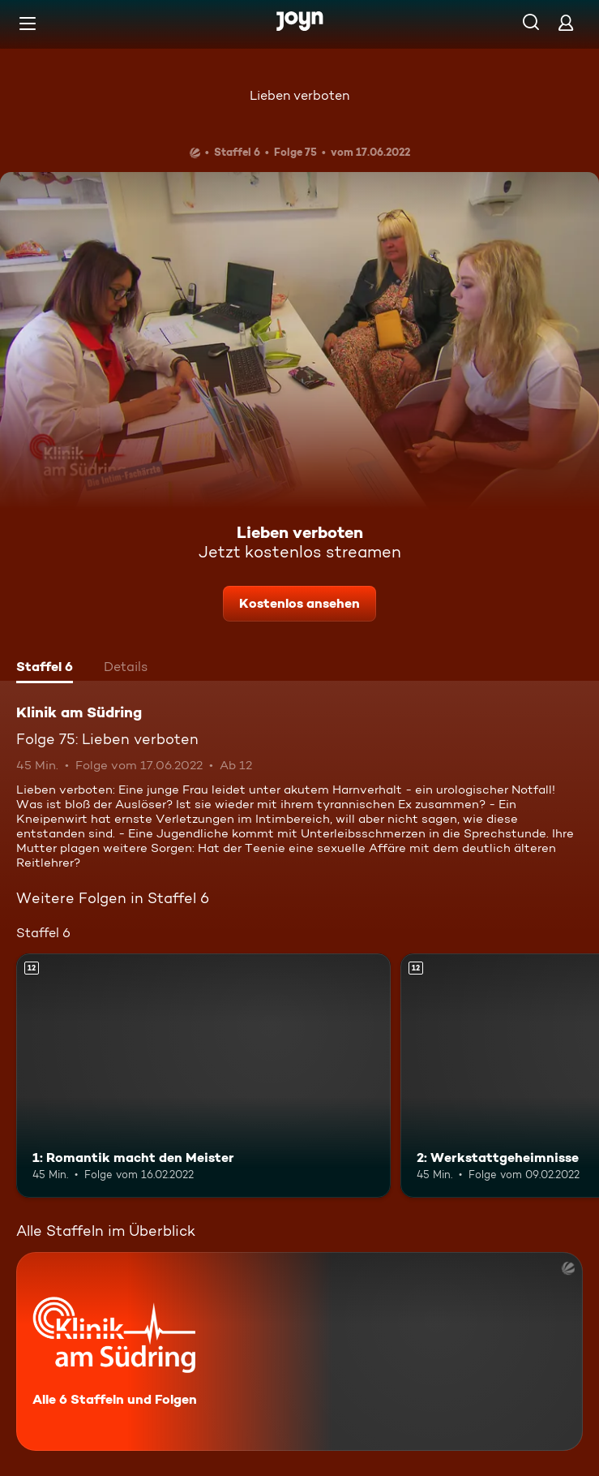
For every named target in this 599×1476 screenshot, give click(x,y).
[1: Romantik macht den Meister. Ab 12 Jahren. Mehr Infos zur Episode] (203, 1075)
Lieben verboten (299, 95)
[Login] (565, 22)
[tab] (44, 668)
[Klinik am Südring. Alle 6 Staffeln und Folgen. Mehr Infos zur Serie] (299, 1351)
